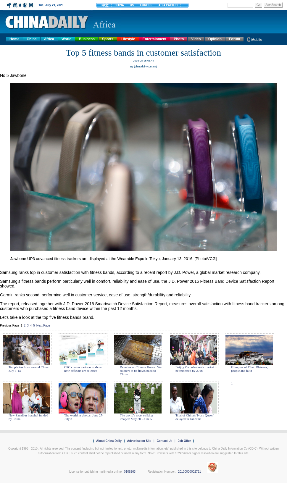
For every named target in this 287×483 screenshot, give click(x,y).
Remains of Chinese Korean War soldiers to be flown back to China (141, 370)
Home (14, 39)
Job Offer (184, 440)
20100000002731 (189, 471)
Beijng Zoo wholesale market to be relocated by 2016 (196, 368)
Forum (234, 39)
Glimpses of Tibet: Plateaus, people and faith (249, 368)
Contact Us (164, 440)
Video (196, 39)
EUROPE (146, 5)
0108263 (130, 471)
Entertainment (155, 39)
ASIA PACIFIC (168, 5)
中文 (105, 5)
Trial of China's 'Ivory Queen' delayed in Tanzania (194, 417)
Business (86, 39)
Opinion (215, 39)
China (31, 39)
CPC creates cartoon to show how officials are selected (83, 368)
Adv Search (273, 5)
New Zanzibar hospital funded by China (28, 417)
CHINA (119, 5)
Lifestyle (128, 39)
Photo (179, 39)
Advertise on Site (139, 440)
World (67, 39)
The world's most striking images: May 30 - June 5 (136, 417)
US (132, 5)
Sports (107, 39)
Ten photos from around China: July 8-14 (29, 368)
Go (258, 5)
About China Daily (109, 440)
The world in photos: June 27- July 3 (83, 417)
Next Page (43, 325)
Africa (49, 39)
